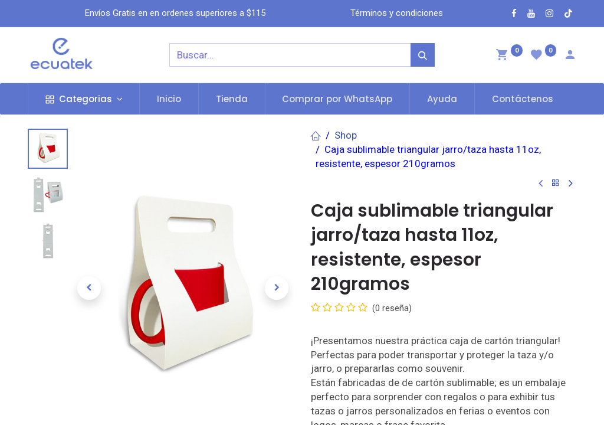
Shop (345, 135)
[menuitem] (169, 99)
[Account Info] (569, 56)
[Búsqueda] (423, 55)
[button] (89, 288)
